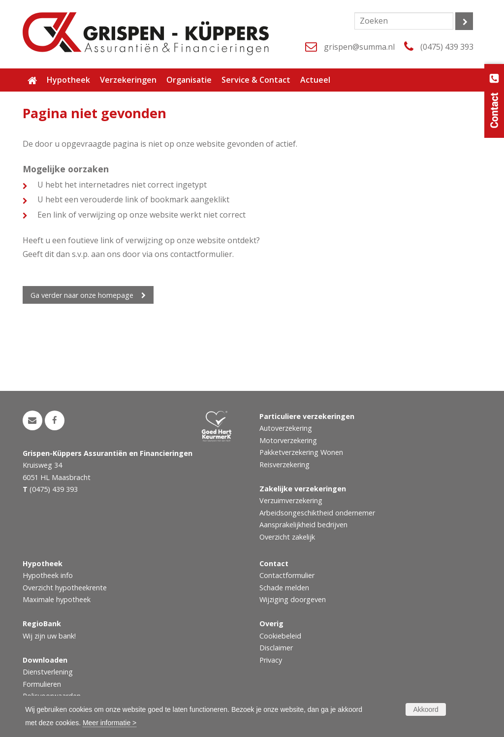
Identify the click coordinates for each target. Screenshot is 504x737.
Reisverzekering (284, 464)
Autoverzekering (285, 428)
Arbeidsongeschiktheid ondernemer (317, 512)
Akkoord (425, 709)
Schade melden (284, 587)
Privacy (270, 660)
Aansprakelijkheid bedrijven (303, 524)
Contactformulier (287, 575)
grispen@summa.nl (359, 46)
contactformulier (201, 254)
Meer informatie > (109, 723)
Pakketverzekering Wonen (301, 452)
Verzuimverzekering (290, 500)
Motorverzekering (288, 440)
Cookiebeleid (280, 636)
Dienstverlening (48, 671)
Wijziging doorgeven (292, 599)
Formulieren (42, 684)
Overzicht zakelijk (287, 537)
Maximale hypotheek (57, 599)
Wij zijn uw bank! (49, 636)
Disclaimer (276, 647)
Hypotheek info (48, 575)
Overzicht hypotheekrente (65, 587)
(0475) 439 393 (446, 46)
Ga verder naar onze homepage (82, 295)
